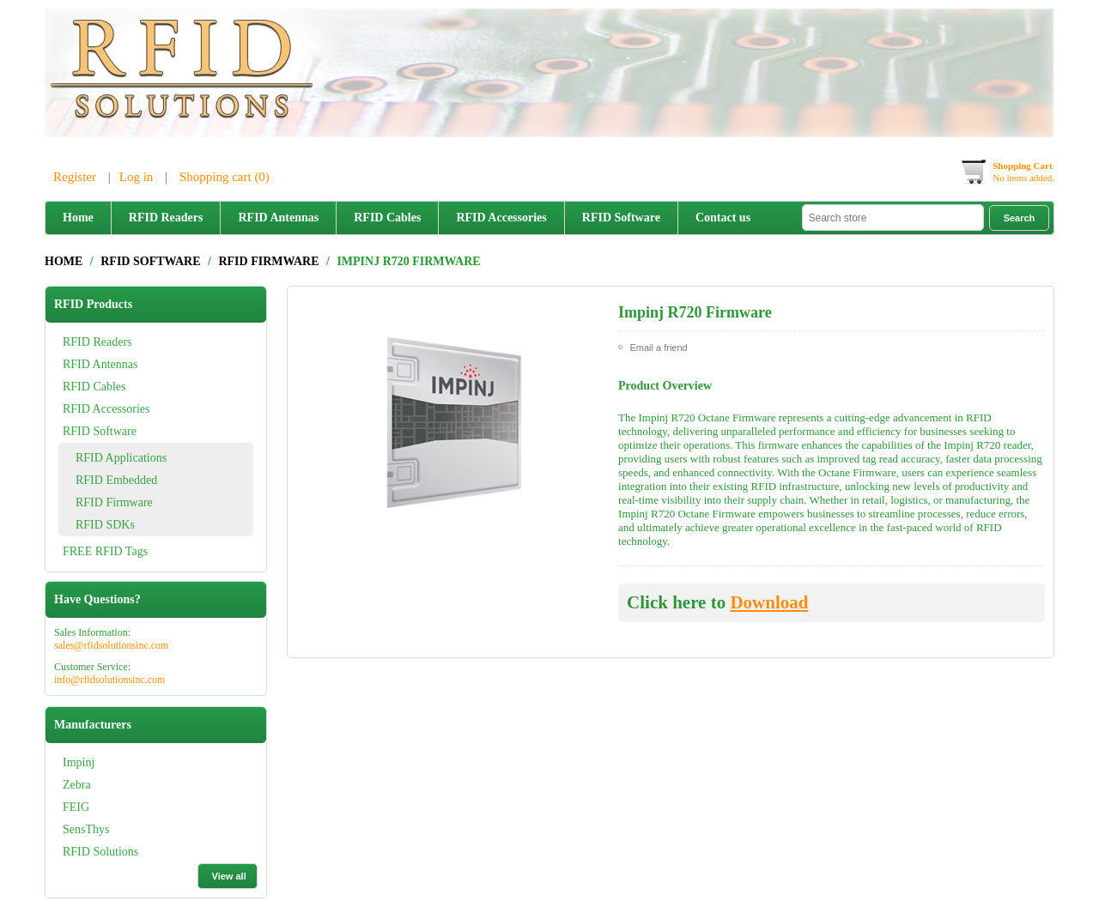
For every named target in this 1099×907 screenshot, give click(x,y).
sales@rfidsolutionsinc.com (111, 645)
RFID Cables (387, 217)
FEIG (76, 807)
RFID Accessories (501, 217)
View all (229, 876)
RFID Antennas (278, 217)
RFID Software (621, 217)
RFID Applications (121, 457)
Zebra (77, 784)
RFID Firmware (114, 502)
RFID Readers (166, 217)
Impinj (78, 762)
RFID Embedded (116, 480)
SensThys (86, 829)
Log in (136, 177)
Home (78, 217)
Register (74, 177)
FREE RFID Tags (105, 551)
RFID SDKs (105, 524)
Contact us (722, 217)
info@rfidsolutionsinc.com (109, 680)
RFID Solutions (100, 851)
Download (769, 602)
